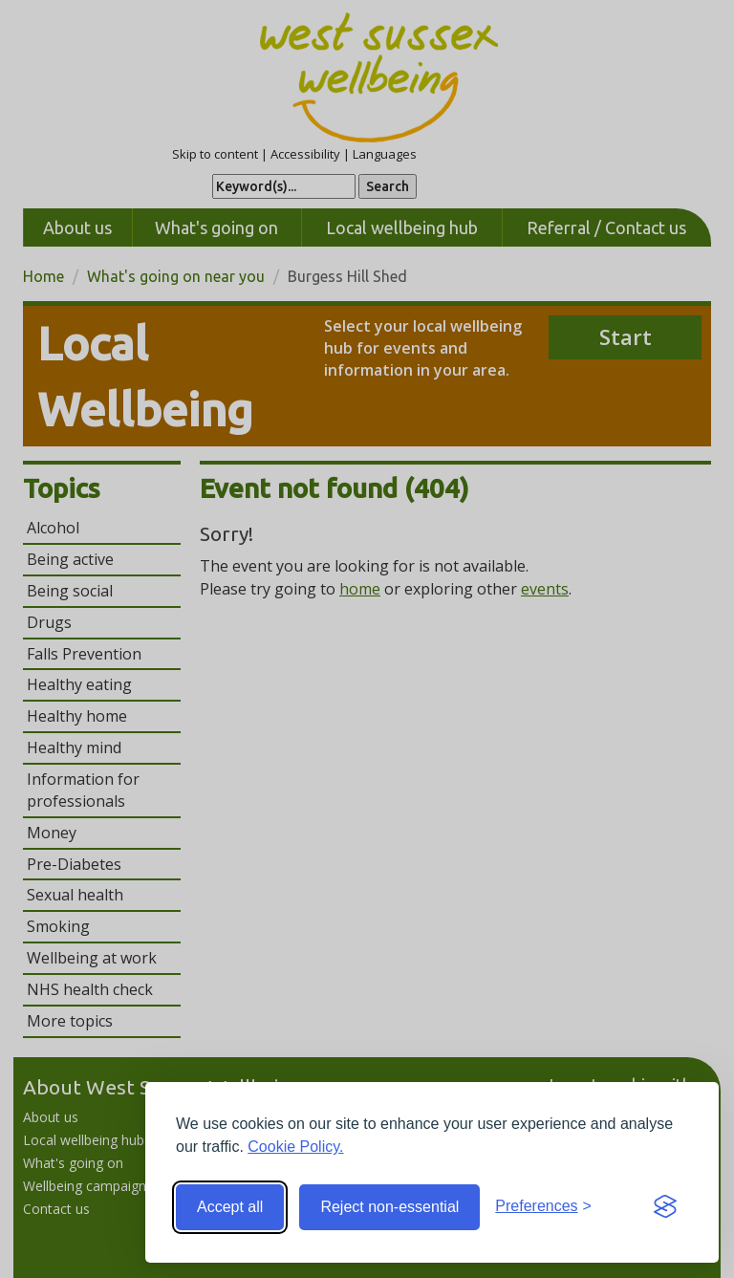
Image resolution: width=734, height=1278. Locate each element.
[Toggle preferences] (543, 1206)
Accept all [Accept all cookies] (230, 1207)
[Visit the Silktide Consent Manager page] (665, 1207)
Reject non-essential (389, 1207)
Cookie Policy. (295, 1146)
